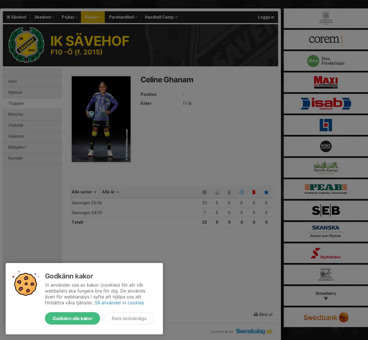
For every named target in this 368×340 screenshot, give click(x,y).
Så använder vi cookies (119, 302)
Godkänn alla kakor (72, 318)
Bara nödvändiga (129, 318)
